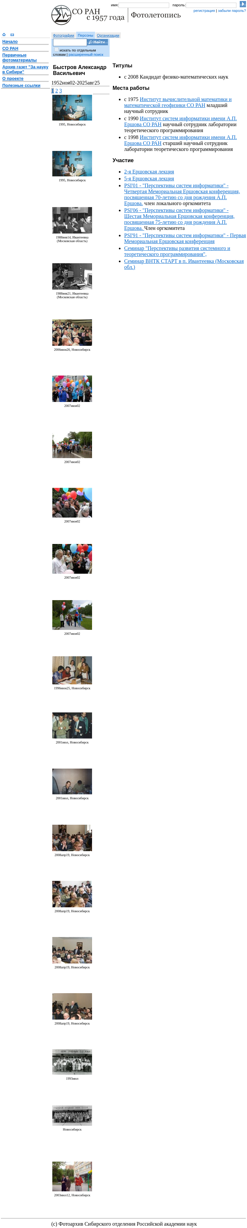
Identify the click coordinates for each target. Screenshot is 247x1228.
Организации (108, 35)
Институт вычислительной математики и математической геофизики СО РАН (178, 102)
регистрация (204, 11)
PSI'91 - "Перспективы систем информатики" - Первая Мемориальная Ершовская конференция (185, 238)
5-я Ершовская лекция (149, 178)
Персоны (85, 35)
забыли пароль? (232, 11)
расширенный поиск (86, 54)
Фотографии (63, 35)
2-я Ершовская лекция (149, 171)
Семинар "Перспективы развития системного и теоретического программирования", (177, 251)
